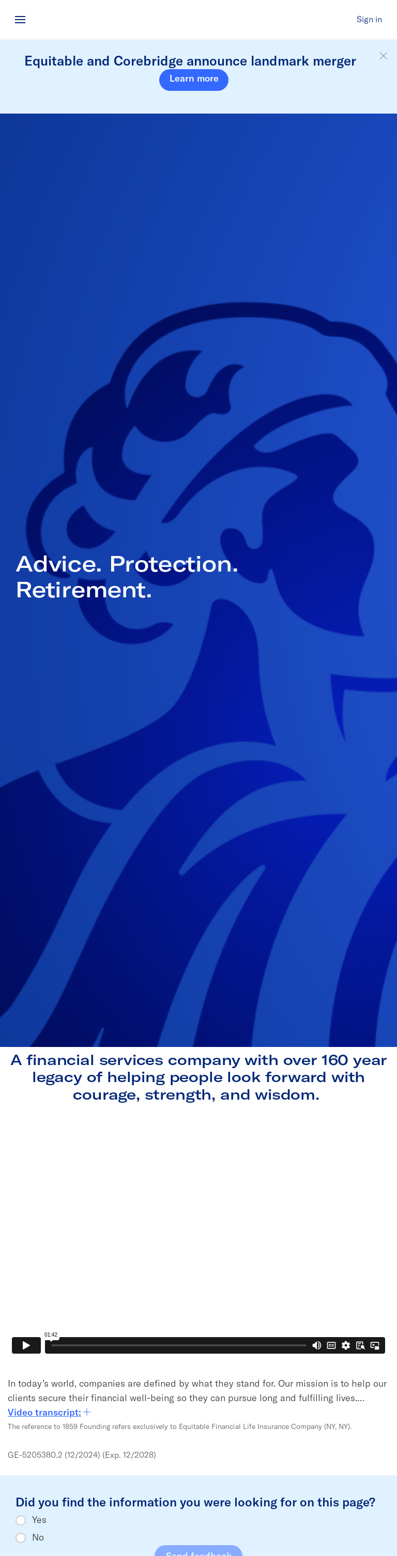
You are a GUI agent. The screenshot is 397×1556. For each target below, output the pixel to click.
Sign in (369, 19)
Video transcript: (49, 1412)
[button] (383, 56)
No (38, 1537)
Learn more (194, 78)
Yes (39, 1520)
